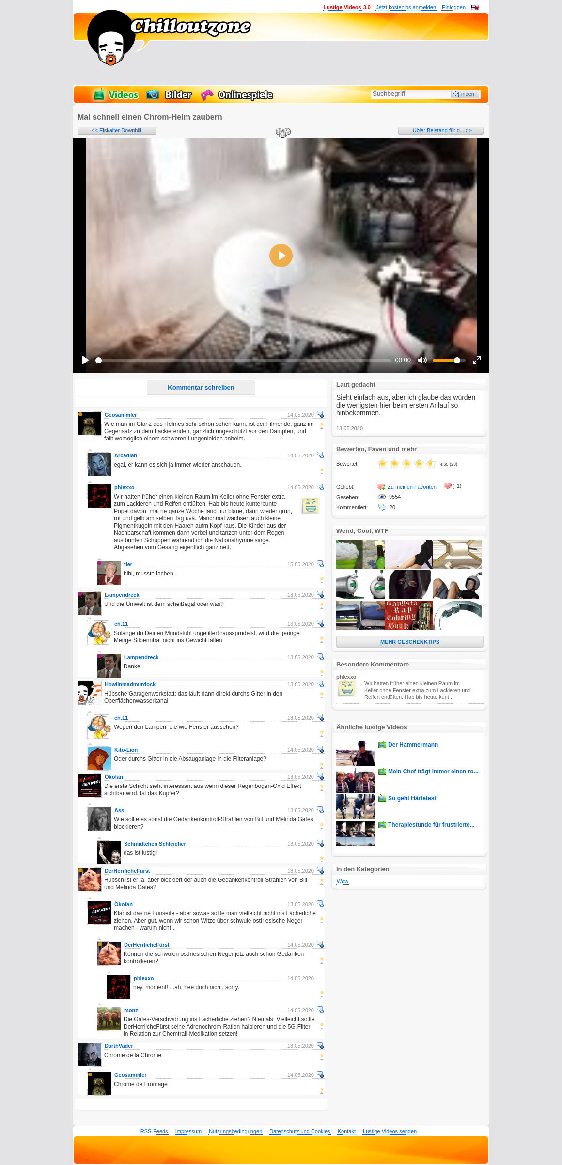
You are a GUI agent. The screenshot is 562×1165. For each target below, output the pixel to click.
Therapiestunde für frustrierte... (431, 824)
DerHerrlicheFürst (127, 871)
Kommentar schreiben (201, 387)
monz (131, 1010)
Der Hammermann (413, 744)
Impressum (188, 1131)
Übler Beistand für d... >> (442, 130)
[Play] (85, 360)
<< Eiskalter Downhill (116, 130)
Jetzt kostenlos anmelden (406, 7)
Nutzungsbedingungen (235, 1131)
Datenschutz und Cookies (299, 1131)
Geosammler (121, 415)
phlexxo (124, 487)
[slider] (243, 360)
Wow (342, 881)
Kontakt (347, 1131)
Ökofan (114, 777)
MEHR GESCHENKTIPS (410, 642)
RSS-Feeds (154, 1131)
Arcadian (125, 455)
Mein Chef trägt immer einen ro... (433, 771)
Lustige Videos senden (390, 1131)
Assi (119, 810)
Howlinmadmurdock (130, 684)
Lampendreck (122, 595)
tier (128, 564)
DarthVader (119, 1046)
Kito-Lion (126, 750)
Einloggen (454, 7)
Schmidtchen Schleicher (155, 844)
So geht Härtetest (412, 798)
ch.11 (121, 624)
